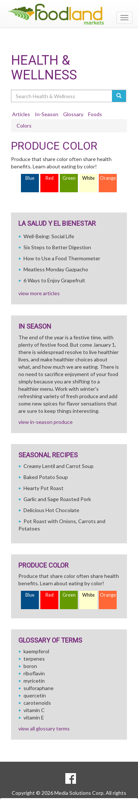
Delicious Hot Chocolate (51, 510)
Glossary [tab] (73, 114)
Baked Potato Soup (45, 477)
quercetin (34, 695)
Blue (29, 178)
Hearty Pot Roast (43, 488)
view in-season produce (45, 422)
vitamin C (34, 710)
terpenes (34, 658)
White (88, 178)
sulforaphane (38, 688)
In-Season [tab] (46, 114)
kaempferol (36, 651)
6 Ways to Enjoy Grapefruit (54, 280)
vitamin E (33, 717)
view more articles (39, 293)
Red (50, 178)
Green (69, 178)
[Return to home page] (69, 14)
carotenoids (37, 703)
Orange (108, 178)
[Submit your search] (119, 96)
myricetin (34, 681)
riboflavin (34, 673)
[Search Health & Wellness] (62, 96)
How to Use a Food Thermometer (61, 258)
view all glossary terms (44, 728)
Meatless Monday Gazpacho (55, 269)
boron (30, 666)
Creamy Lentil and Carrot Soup (58, 466)
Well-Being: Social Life (48, 236)
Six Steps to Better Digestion (57, 247)
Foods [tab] (95, 114)
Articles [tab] (21, 114)
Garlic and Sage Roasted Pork (57, 499)
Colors (24, 125)
